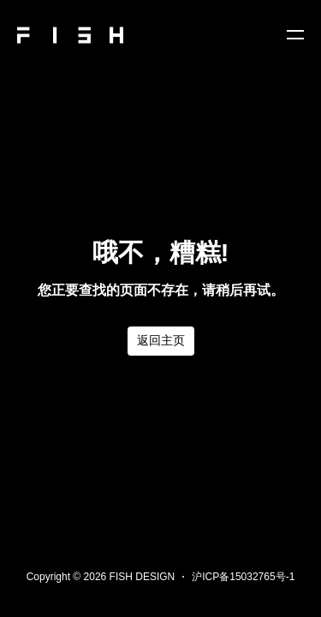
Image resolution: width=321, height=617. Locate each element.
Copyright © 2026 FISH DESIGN (101, 577)
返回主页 (161, 340)
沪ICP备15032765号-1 (243, 577)
